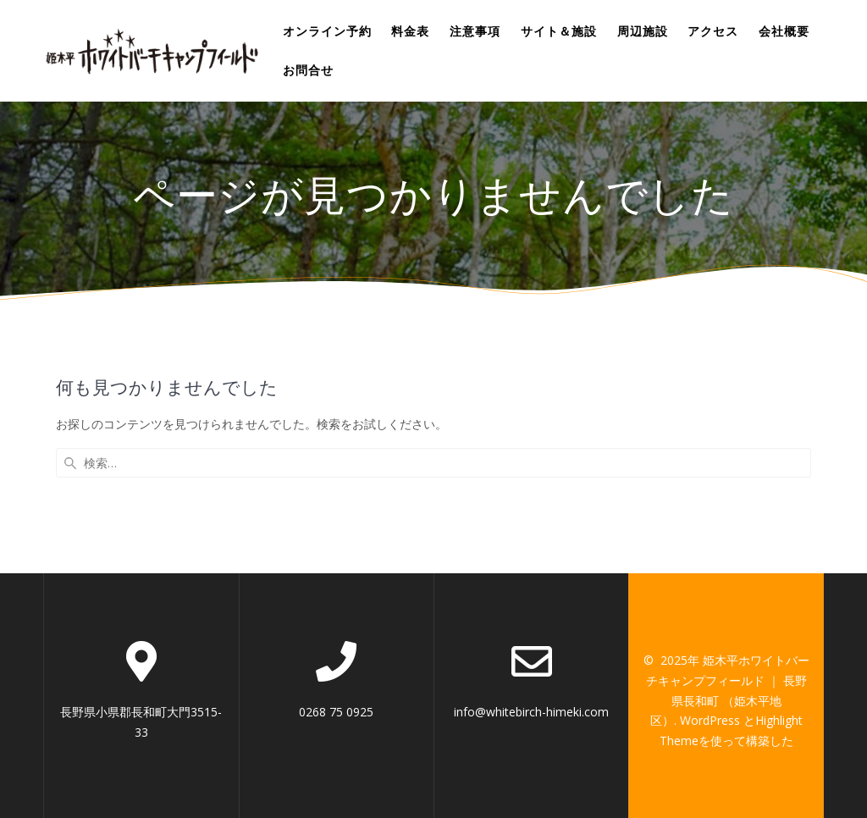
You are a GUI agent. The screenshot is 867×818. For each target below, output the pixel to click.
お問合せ (308, 70)
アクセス (713, 31)
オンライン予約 (327, 31)
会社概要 (784, 31)
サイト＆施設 (559, 31)
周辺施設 (642, 31)
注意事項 (475, 31)
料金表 (410, 31)
